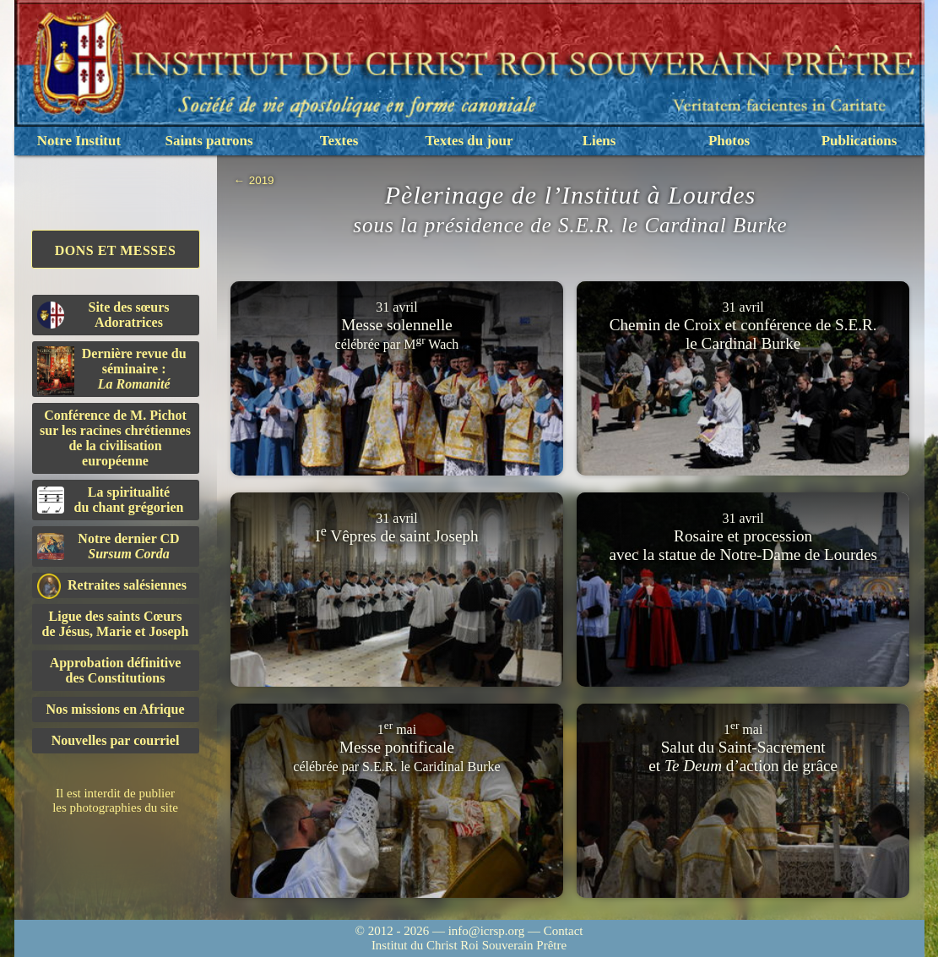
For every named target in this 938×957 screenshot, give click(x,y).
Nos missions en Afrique (115, 709)
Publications (859, 141)
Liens (599, 141)
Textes (339, 141)
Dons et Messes (115, 250)
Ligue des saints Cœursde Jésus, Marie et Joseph (115, 624)
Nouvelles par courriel (116, 740)
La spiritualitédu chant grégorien (110, 499)
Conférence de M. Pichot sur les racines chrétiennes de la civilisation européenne (115, 438)
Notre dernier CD (108, 546)
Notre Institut (79, 141)
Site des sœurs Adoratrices (103, 314)
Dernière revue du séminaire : (112, 370)
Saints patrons (208, 141)
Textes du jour (468, 141)
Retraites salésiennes (112, 586)
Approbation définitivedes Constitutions (116, 670)
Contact (563, 931)
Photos (729, 141)
